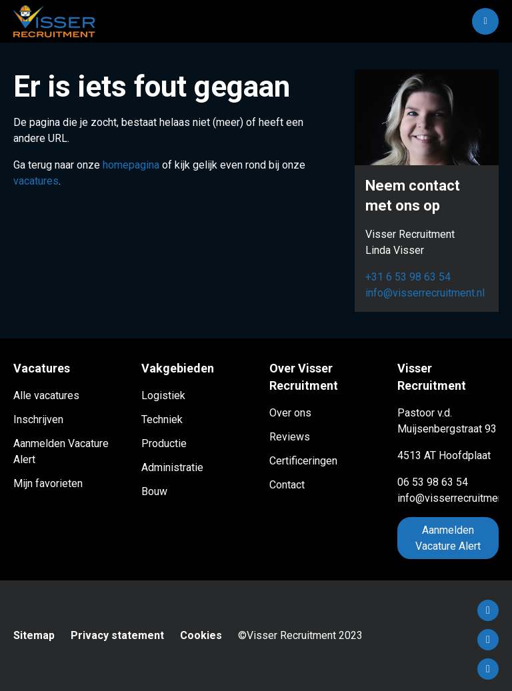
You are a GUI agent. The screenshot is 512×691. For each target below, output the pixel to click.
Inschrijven (38, 419)
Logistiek (163, 395)
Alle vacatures (46, 395)
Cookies (201, 635)
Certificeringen (303, 460)
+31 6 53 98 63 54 (408, 277)
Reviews (289, 436)
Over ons (290, 412)
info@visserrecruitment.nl (425, 293)
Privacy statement (117, 635)
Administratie (172, 467)
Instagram (488, 669)
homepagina (131, 165)
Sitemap (34, 635)
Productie (164, 443)
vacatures (36, 181)
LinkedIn (488, 639)
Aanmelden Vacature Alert (448, 538)
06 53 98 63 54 (432, 482)
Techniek (162, 419)
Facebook (488, 610)
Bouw (154, 491)
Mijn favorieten (48, 483)
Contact (287, 484)
